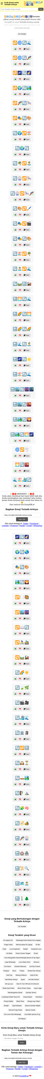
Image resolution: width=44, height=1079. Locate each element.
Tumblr (29, 526)
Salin (26, 49)
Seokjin (6, 1005)
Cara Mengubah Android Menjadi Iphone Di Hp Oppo (22, 958)
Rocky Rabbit (8, 1001)
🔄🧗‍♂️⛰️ (22, 793)
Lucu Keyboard (15, 949)
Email (36, 953)
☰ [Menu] (2, 3)
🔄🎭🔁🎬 (22, 223)
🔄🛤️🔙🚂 (22, 284)
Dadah (25, 949)
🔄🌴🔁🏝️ (22, 163)
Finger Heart (8, 945)
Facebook (34, 524)
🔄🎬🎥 (22, 703)
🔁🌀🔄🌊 (22, 43)
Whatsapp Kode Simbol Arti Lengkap (28, 940)
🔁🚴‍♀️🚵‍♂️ (22, 642)
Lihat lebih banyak (22, 28)
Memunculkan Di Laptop (24, 945)
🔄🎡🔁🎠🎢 (22, 193)
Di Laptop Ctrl (8, 940)
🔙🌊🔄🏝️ (22, 344)
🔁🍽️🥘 (22, 597)
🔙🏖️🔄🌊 (22, 374)
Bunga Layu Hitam (34, 1001)
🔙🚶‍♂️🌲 (22, 898)
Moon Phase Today (24, 988)
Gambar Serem (31, 992)
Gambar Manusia (20, 966)
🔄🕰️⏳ (22, 763)
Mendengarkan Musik (15, 992)
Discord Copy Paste (15, 1010)
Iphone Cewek (30, 1010)
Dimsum (36, 962)
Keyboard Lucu (36, 949)
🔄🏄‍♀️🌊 (22, 718)
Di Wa (38, 945)
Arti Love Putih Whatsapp (12, 1014)
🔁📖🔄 (22, 627)
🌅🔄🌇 (22, 465)
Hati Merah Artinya (11, 979)
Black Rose (20, 1001)
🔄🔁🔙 (22, 748)
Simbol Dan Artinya (34, 971)
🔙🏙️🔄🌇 (22, 404)
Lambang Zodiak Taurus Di (11, 997)
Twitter (25, 524)
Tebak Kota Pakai (8, 988)
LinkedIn (5, 526)
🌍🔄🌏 (22, 552)
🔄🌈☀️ (22, 672)
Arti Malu (9, 953)
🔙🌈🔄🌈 (22, 329)
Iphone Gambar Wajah (32, 1005)
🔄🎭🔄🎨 (22, 238)
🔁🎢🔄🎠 (22, 103)
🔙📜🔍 (22, 868)
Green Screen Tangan (23, 953)
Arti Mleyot (21, 1019)
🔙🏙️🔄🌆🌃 (22, 389)
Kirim (22, 1042)
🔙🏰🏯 (22, 853)
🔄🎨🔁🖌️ (22, 208)
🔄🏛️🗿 (22, 733)
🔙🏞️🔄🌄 (22, 419)
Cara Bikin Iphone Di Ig (32, 1014)
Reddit (22, 526)
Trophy (21, 971)
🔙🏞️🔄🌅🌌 (22, 434)
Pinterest (14, 526)
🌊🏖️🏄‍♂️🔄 (22, 480)
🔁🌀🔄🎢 (22, 58)
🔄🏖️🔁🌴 (22, 254)
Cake (4, 949)
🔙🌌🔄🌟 (22, 359)
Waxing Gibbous (21, 975)
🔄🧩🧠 (22, 808)
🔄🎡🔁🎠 (22, 178)
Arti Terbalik (22, 34)
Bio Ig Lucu (9, 984)
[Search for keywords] (19, 9)
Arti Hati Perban (33, 979)
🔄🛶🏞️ (22, 778)
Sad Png (9, 975)
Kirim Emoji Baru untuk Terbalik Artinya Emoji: (22, 1035)
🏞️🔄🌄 (22, 582)
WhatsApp (38, 526)
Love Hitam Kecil (24, 962)
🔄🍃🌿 (22, 687)
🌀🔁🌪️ (22, 449)
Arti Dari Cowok (34, 966)
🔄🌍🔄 (22, 148)
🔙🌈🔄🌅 (22, 314)
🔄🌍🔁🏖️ (22, 133)
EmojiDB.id (24, 1076)
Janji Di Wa (34, 975)
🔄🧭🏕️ (22, 823)
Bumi (14, 971)
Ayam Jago (38, 988)
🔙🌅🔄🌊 (22, 299)
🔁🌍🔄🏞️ (22, 88)
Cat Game (7, 966)
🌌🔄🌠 (22, 537)
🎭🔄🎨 (22, 567)
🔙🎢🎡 (22, 838)
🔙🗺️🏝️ (22, 883)
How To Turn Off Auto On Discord (27, 984)
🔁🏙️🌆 (22, 612)
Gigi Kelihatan (17, 1005)
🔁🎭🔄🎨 (22, 118)
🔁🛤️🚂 (22, 657)
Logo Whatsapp (10, 962)
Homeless (39, 997)
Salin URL (21, 519)
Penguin (6, 971)
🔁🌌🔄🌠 (22, 73)
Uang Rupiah (27, 997)
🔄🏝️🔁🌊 (22, 269)
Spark (23, 979)
